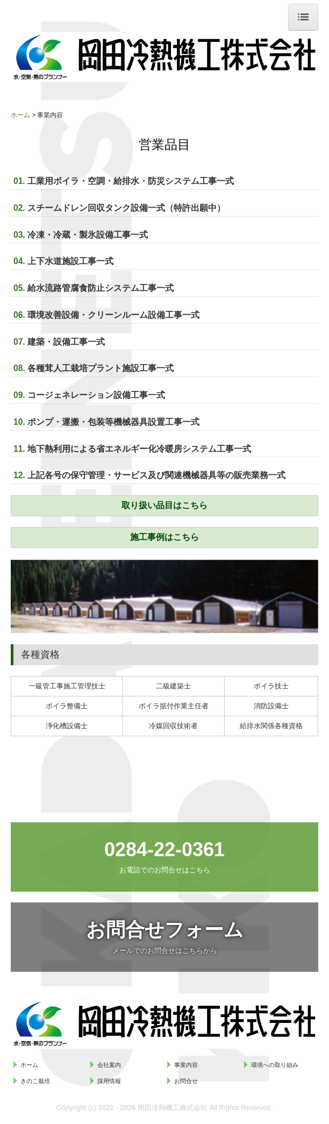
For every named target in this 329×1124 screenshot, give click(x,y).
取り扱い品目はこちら (164, 505)
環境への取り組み (274, 1065)
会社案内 (109, 1065)
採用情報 (109, 1081)
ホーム (29, 1065)
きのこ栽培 (35, 1081)
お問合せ (186, 1081)
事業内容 (186, 1065)
